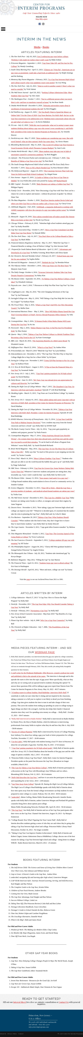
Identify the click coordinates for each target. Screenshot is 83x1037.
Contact (21, 1034)
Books (46, 47)
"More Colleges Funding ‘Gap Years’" (47, 458)
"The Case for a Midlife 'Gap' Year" (57, 498)
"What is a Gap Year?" (45, 347)
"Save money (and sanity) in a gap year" (53, 478)
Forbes (50, 181)
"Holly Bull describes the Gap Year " (24, 777)
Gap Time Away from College (23, 784)
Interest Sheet (19, 1002)
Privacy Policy (12, 1034)
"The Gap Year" (17, 810)
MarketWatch (61, 181)
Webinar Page (45, 652)
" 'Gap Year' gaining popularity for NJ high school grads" (32, 748)
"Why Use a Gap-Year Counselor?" (53, 620)
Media (37, 47)
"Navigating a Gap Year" (39, 611)
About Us (3, 1034)
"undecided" (15, 797)
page (28, 579)
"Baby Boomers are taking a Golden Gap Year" (53, 184)
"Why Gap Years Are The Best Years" (55, 266)
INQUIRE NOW (41, 17)
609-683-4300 (41, 19)
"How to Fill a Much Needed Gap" (38, 168)
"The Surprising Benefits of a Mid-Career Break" (50, 341)
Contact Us (64, 1002)
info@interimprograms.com (39, 1027)
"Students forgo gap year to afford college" (54, 563)
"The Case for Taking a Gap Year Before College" (29, 768)
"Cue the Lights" (17, 742)
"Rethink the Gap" (48, 262)
